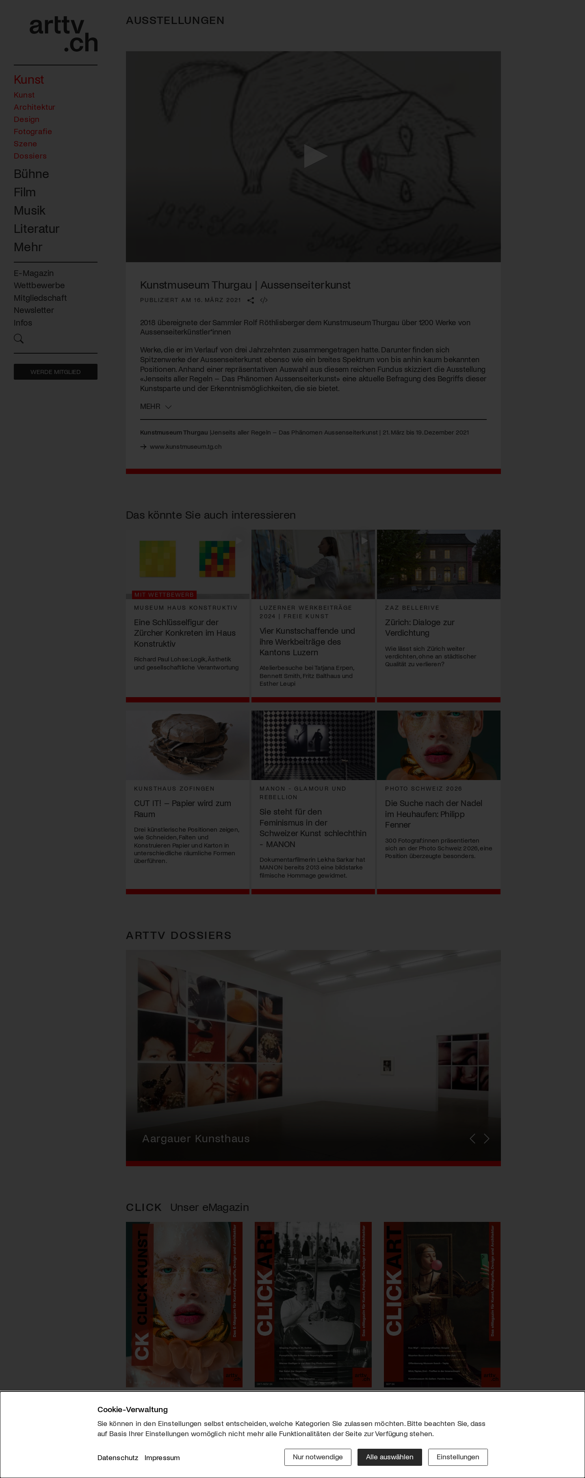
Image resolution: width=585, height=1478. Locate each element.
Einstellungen (458, 1456)
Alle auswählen (390, 1456)
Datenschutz (118, 1457)
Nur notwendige (318, 1456)
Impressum (162, 1457)
